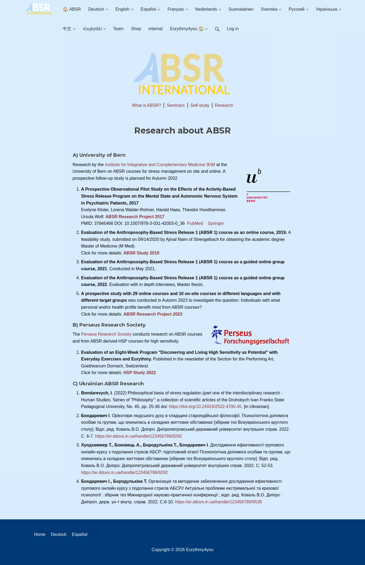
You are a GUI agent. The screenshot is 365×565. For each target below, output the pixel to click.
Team (118, 28)
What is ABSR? (146, 105)
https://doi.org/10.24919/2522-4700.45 (206, 406)
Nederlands (208, 9)
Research (224, 105)
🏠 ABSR (72, 9)
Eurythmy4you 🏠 (189, 28)
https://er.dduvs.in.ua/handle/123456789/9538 (218, 502)
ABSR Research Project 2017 (135, 216)
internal (155, 28)
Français (178, 9)
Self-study (199, 105)
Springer (216, 223)
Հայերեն (94, 28)
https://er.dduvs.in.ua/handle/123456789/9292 (138, 436)
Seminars (176, 105)
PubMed (195, 223)
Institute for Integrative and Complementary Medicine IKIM (159, 164)
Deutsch (98, 9)
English (124, 9)
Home (39, 534)
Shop (136, 28)
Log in (233, 28)
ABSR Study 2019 (141, 253)
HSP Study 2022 (139, 372)
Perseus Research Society (106, 334)
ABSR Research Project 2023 (153, 314)
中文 (69, 28)
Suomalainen (240, 9)
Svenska (271, 9)
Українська (328, 9)
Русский (298, 9)
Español (150, 9)
